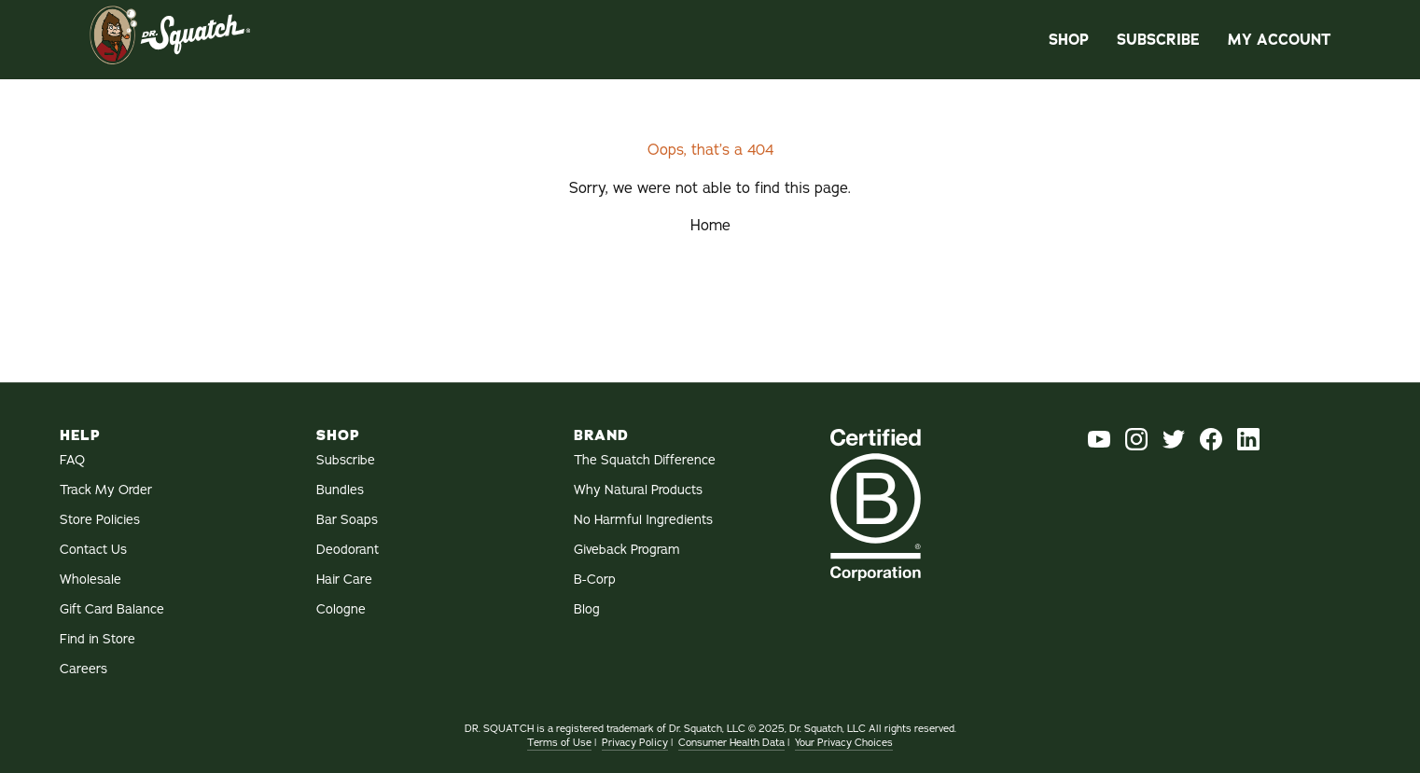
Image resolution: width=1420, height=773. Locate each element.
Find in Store (97, 639)
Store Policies (100, 520)
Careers (83, 669)
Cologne (341, 609)
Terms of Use (559, 743)
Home (710, 225)
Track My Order (106, 490)
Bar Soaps (347, 520)
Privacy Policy (635, 743)
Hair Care (344, 579)
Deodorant (347, 550)
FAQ (72, 460)
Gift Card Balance (112, 609)
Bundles (340, 490)
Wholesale (90, 579)
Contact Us (93, 550)
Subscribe (1158, 39)
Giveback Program (627, 550)
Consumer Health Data (731, 743)
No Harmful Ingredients (643, 520)
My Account (1279, 39)
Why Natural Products (638, 490)
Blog (587, 609)
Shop (1069, 39)
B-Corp (595, 579)
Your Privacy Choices (844, 743)
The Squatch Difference (645, 460)
